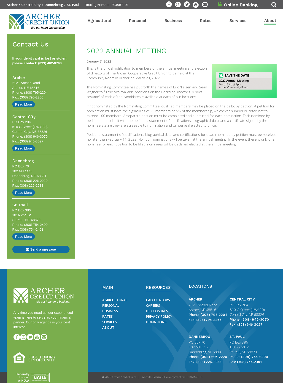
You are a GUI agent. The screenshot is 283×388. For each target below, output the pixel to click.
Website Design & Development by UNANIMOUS (172, 377)
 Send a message (41, 249)
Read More (23, 104)
